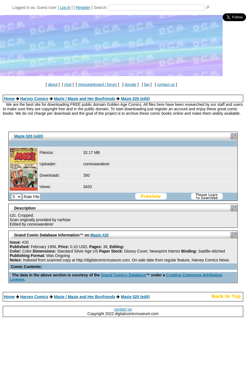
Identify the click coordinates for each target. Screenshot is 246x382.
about (53, 84)
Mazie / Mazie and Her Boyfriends (84, 98)
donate (130, 84)
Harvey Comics (34, 98)
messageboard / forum (97, 84)
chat (67, 84)
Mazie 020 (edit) (135, 98)
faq (146, 84)
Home (9, 98)
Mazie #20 (99, 235)
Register (83, 7)
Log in (65, 7)
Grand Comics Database (123, 275)
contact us (166, 84)
